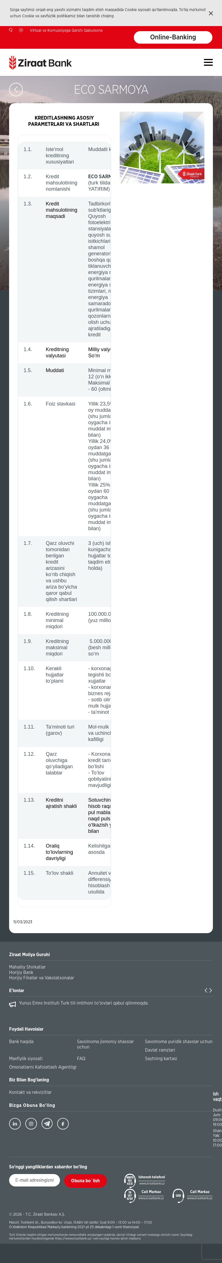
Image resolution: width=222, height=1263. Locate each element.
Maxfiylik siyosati (26, 1058)
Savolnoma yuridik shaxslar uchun (179, 1041)
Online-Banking (173, 37)
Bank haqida (21, 1041)
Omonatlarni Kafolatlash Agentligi (42, 1067)
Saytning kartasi (161, 1058)
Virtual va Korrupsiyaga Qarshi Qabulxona (66, 31)
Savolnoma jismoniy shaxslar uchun (105, 1044)
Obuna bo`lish (85, 1181)
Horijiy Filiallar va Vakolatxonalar (41, 978)
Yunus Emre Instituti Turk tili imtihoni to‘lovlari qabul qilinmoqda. (84, 1003)
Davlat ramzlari (160, 1050)
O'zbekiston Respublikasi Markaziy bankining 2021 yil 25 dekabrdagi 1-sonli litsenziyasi (74, 1227)
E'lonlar (16, 990)
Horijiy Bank (21, 972)
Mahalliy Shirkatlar (27, 967)
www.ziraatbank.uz (152, 1183)
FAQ (81, 1058)
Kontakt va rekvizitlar (30, 1092)
